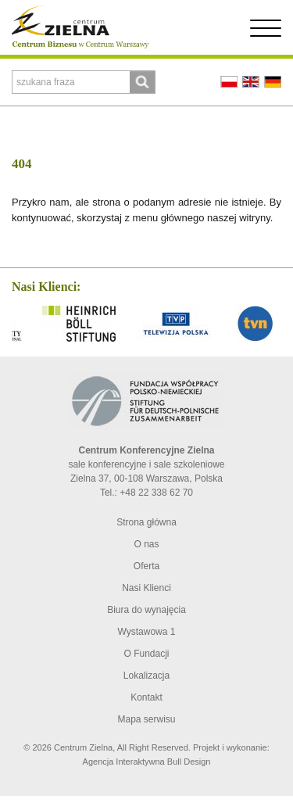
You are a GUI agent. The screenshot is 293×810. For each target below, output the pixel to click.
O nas (146, 544)
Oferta (146, 566)
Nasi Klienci (146, 587)
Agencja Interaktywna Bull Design (147, 761)
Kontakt (146, 697)
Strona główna (146, 522)
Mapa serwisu (146, 719)
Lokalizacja (146, 675)
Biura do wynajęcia (146, 609)
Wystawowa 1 (147, 631)
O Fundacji (146, 653)
